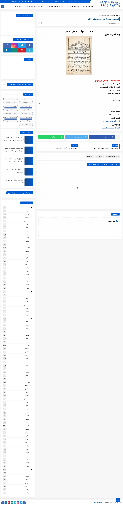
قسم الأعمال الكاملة (10, 106)
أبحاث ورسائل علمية (26, 99)
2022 (29, 318)
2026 (29, 207)
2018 (29, 469)
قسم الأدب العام (25, 106)
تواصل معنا (50, 2)
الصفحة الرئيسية (84, 2)
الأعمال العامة (19, 6)
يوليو (27, 224)
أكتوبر (27, 258)
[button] (102, 137)
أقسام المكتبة (90, 6)
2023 (29, 291)
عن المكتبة (62, 2)
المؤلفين (82, 6)
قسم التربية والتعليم (26, 113)
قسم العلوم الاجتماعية (26, 117)
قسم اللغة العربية (10, 121)
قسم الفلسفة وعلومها (26, 121)
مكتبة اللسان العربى (98, 502)
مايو (27, 231)
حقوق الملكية (70, 2)
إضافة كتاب (44, 2)
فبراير (27, 241)
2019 (29, 426)
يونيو (27, 227)
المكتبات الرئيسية (74, 6)
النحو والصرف (26, 102)
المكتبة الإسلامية (64, 6)
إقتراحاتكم (57, 2)
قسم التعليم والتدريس (11, 113)
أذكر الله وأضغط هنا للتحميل (110, 121)
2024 (29, 248)
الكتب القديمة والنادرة (112, 15)
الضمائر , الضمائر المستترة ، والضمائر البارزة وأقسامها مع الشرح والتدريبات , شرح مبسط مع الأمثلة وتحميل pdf (14, 151)
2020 (29, 382)
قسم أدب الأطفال (10, 102)
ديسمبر (27, 217)
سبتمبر (27, 261)
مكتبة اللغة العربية (53, 6)
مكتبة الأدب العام (42, 6)
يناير (28, 211)
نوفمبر (27, 254)
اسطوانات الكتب (10, 99)
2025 (29, 214)
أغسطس (26, 221)
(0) (40, 23)
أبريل (28, 234)
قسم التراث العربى (10, 110)
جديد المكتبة (77, 2)
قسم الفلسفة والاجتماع (10, 117)
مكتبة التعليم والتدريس (30, 6)
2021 (29, 345)
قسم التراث (102, 15)
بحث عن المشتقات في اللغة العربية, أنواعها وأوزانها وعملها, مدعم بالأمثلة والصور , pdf (14, 140)
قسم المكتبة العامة (26, 124)
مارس (27, 238)
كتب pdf (90, 156)
